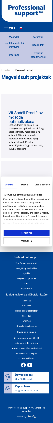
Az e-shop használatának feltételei (27, 348)
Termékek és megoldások (26, 263)
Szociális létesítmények (27, 326)
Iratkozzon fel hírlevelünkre (26, 343)
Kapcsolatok (26, 288)
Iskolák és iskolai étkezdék (26, 311)
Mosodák (14, 36)
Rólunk (26, 283)
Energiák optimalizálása (26, 268)
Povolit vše (26, 233)
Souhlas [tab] (9, 184)
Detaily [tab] (24, 184)
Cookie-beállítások (26, 358)
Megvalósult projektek (24, 70)
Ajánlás (26, 273)
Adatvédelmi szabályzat (26, 353)
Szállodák (38, 44)
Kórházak (38, 36)
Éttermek (14, 54)
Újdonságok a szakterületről (26, 338)
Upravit (26, 241)
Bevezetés (5, 70)
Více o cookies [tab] (42, 184)
